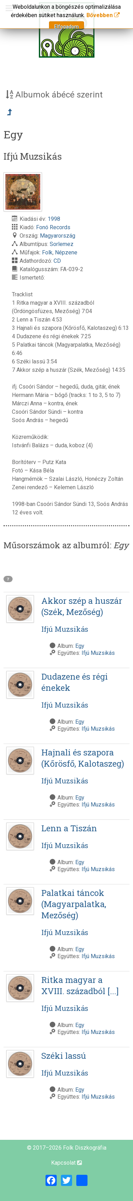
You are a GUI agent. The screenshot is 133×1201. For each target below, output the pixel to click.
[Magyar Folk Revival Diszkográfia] (66, 30)
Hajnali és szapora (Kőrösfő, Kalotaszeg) (84, 766)
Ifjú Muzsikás (98, 653)
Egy (79, 646)
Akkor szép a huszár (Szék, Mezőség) (84, 614)
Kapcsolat (66, 1162)
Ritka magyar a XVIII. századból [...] (84, 993)
